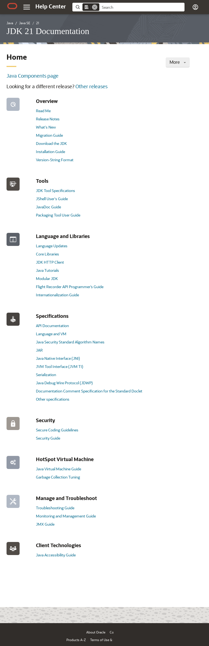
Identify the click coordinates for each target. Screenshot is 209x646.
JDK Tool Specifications (55, 190)
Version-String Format (54, 159)
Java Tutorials (47, 270)
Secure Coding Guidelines (57, 429)
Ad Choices (136, 640)
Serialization (46, 374)
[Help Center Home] (50, 6)
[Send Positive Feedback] (196, 611)
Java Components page (33, 75)
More (178, 62)
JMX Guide (45, 524)
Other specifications (52, 399)
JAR (39, 350)
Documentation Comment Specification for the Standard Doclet (89, 391)
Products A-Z (76, 640)
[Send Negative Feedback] (182, 611)
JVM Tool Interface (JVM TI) (59, 366)
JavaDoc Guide (48, 206)
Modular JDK (47, 278)
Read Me (43, 110)
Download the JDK (51, 143)
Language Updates (51, 245)
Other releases (91, 86)
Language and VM (51, 333)
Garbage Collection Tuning (58, 477)
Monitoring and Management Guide (66, 516)
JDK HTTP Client (50, 262)
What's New (46, 127)
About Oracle (95, 632)
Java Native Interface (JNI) (58, 358)
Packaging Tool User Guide (58, 215)
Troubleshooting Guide (55, 507)
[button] (195, 7)
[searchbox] (142, 7)
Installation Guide (50, 151)
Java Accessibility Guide (56, 554)
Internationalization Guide (57, 294)
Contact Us (118, 632)
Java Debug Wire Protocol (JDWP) (64, 382)
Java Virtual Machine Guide (58, 468)
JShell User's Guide (52, 198)
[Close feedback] (121, 611)
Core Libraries (47, 254)
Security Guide (48, 438)
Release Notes (48, 118)
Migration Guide (49, 135)
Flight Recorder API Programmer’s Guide (69, 286)
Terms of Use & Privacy (107, 640)
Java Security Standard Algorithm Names (70, 342)
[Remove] (95, 7)
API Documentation (52, 325)
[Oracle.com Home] (12, 6)
